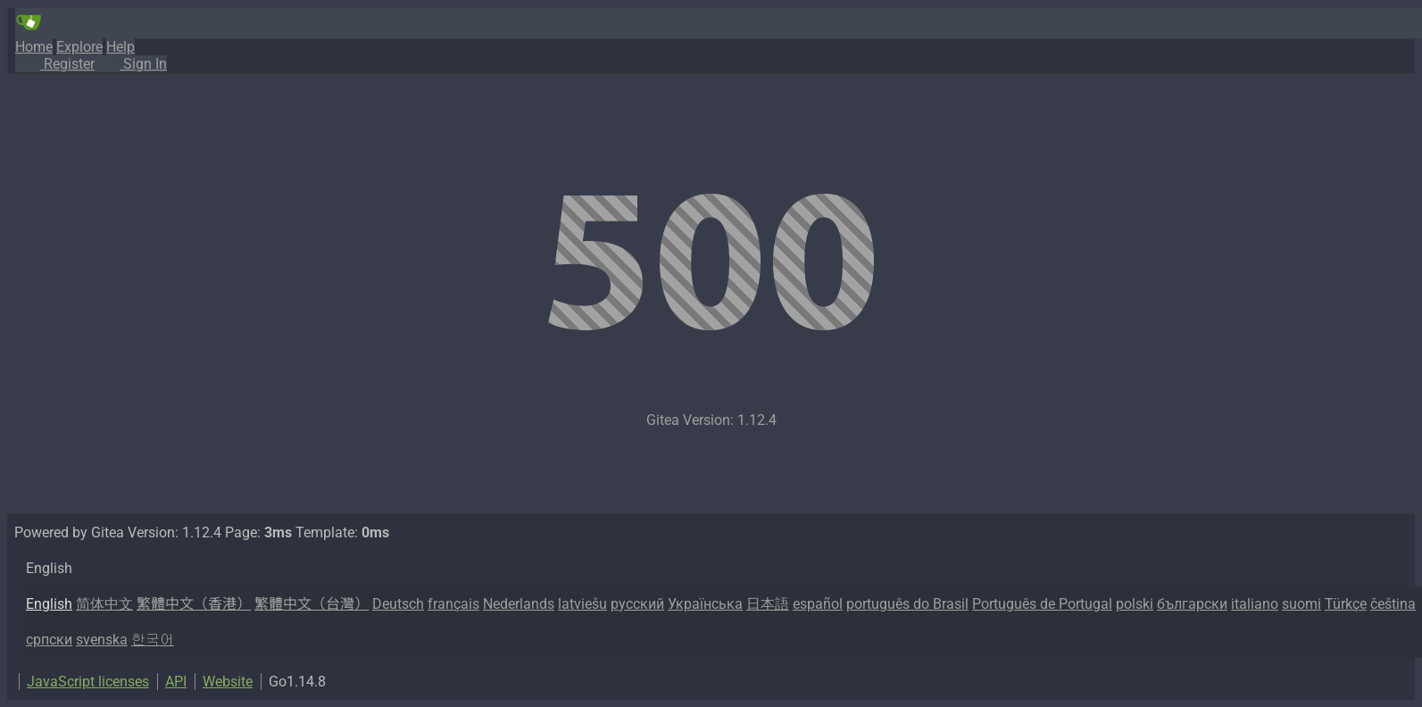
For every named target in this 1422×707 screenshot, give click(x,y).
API (176, 681)
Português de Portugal (1042, 603)
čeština (1393, 603)
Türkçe (1346, 603)
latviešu (582, 603)
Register (55, 63)
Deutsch (398, 603)
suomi (1301, 603)
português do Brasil (907, 603)
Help (120, 46)
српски (49, 639)
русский (637, 603)
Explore (79, 46)
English (49, 603)
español (818, 603)
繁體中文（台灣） (311, 603)
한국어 (152, 639)
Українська (705, 603)
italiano (1254, 603)
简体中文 (104, 603)
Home (34, 46)
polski (1134, 603)
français (453, 603)
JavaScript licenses (88, 681)
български (1192, 603)
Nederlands (518, 603)
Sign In (131, 63)
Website (228, 681)
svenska (102, 639)
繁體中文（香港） (194, 603)
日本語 (767, 603)
